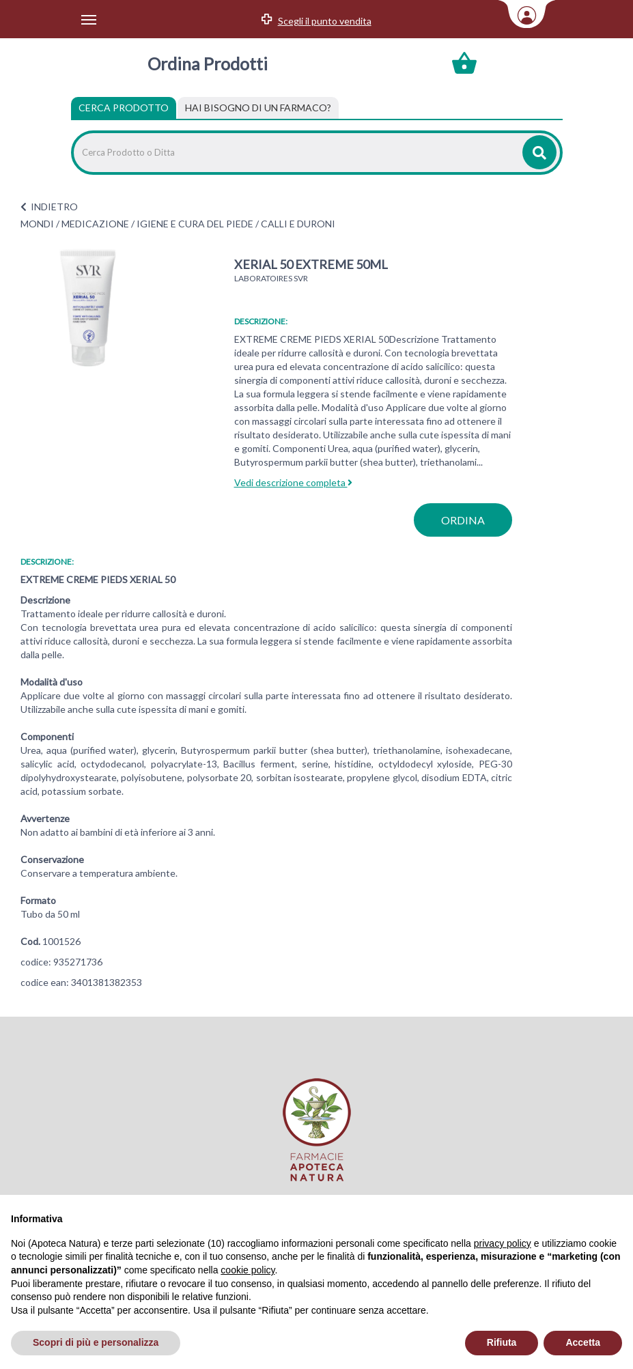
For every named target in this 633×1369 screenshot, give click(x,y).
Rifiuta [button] (502, 1342)
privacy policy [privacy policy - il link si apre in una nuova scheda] (502, 1243)
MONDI (37, 223)
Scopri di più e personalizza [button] (95, 1342)
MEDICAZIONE (95, 223)
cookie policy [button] (248, 1270)
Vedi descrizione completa (293, 482)
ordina (463, 519)
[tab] (258, 108)
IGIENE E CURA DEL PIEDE (195, 223)
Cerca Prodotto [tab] (124, 107)
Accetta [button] (582, 1342)
